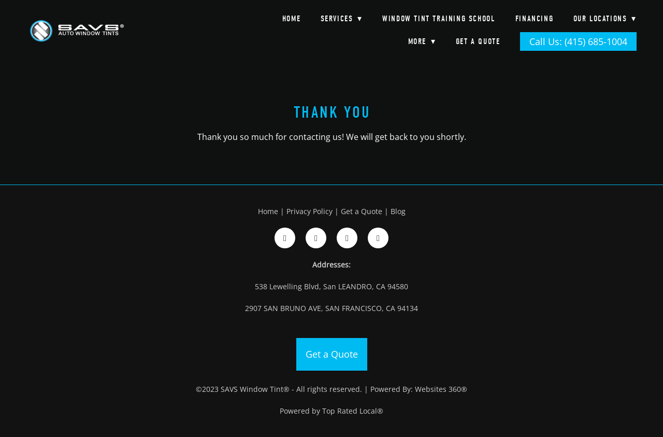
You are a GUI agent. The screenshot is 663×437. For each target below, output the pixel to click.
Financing (534, 18)
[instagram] (316, 238)
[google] (347, 238)
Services (342, 18)
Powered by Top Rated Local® (331, 411)
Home (291, 18)
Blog (398, 211)
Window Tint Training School (438, 18)
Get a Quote (478, 41)
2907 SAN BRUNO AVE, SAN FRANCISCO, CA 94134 (331, 308)
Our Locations (605, 18)
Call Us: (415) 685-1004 (578, 41)
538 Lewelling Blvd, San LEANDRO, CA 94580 (331, 286)
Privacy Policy (309, 211)
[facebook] (285, 238)
